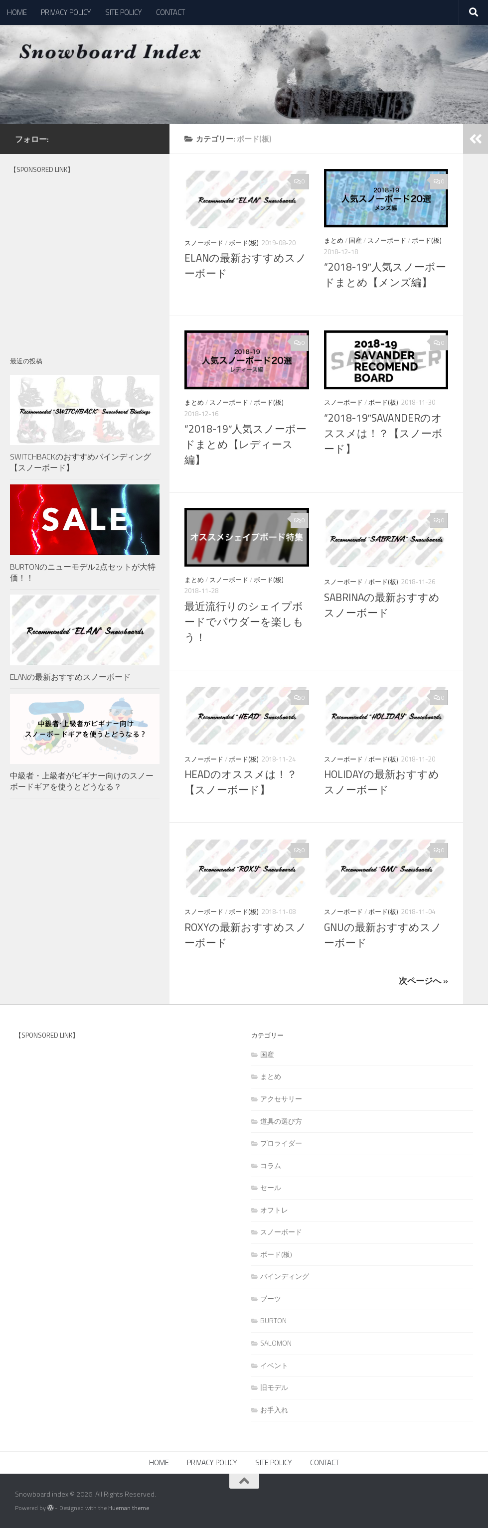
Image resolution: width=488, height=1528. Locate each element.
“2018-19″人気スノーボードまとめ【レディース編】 (245, 444)
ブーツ (270, 1298)
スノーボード (203, 243)
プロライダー (281, 1143)
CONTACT (170, 12)
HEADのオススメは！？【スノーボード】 (240, 781)
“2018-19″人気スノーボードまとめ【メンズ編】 (385, 274)
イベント (274, 1365)
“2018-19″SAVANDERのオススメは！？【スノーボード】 (383, 433)
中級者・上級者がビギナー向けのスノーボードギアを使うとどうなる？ (82, 780)
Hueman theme (128, 1508)
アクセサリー (281, 1098)
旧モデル (274, 1387)
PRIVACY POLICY (66, 12)
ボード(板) (244, 243)
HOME (17, 12)
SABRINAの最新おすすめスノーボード (382, 605)
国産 (355, 240)
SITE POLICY (123, 12)
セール (270, 1187)
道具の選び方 (281, 1121)
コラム (270, 1165)
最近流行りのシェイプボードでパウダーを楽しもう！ (244, 622)
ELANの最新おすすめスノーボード (70, 677)
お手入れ (274, 1409)
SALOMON (276, 1343)
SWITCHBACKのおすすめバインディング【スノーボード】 (80, 462)
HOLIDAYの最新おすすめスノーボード (381, 781)
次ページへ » (423, 980)
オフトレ (274, 1210)
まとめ (333, 240)
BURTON (273, 1320)
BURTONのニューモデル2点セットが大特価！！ (83, 572)
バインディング (284, 1276)
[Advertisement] (85, 263)
